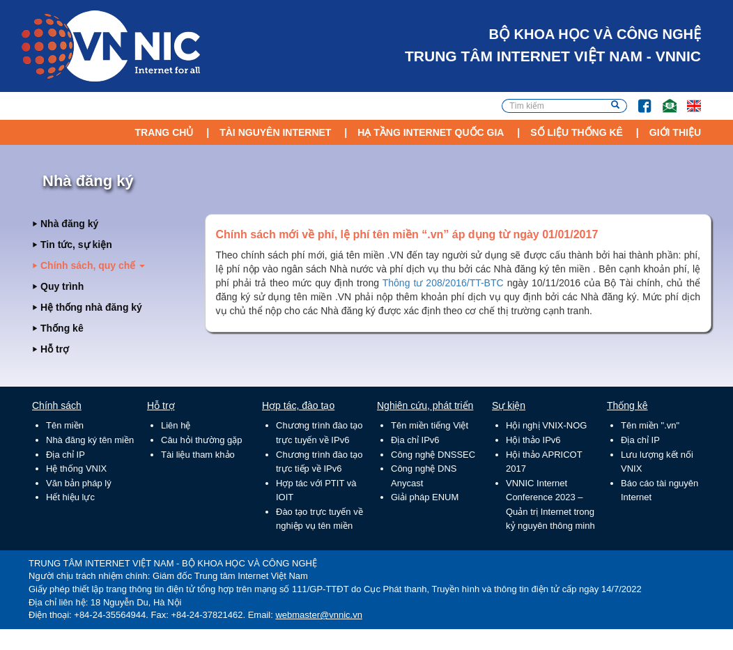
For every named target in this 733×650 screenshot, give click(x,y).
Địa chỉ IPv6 (415, 440)
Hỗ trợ (54, 349)
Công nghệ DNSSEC (433, 454)
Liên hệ (175, 425)
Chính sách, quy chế (92, 265)
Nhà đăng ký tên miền (90, 440)
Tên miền (65, 425)
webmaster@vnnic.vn (318, 615)
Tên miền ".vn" (650, 425)
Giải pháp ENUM (424, 497)
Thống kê (62, 328)
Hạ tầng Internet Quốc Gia (430, 132)
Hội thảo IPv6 (533, 440)
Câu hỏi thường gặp (201, 440)
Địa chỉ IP (65, 454)
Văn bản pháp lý (78, 483)
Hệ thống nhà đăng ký (91, 307)
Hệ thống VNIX (76, 468)
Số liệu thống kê (576, 132)
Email (664, 99)
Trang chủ (163, 132)
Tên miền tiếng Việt (429, 425)
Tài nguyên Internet (275, 132)
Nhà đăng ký (69, 223)
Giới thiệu (675, 132)
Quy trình (62, 286)
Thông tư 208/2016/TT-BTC (443, 282)
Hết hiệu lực (70, 497)
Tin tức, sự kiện (76, 244)
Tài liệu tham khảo (198, 454)
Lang (687, 99)
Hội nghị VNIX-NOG (546, 425)
